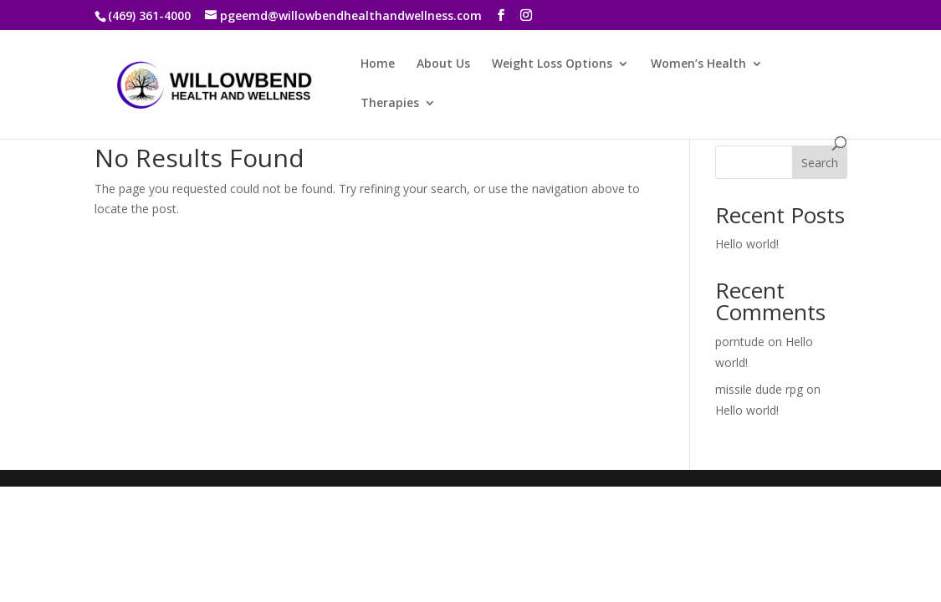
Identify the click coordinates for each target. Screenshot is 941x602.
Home (378, 64)
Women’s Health (698, 64)
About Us (443, 64)
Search (819, 163)
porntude (740, 341)
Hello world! (747, 244)
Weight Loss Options (552, 64)
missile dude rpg (759, 389)
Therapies (390, 103)
